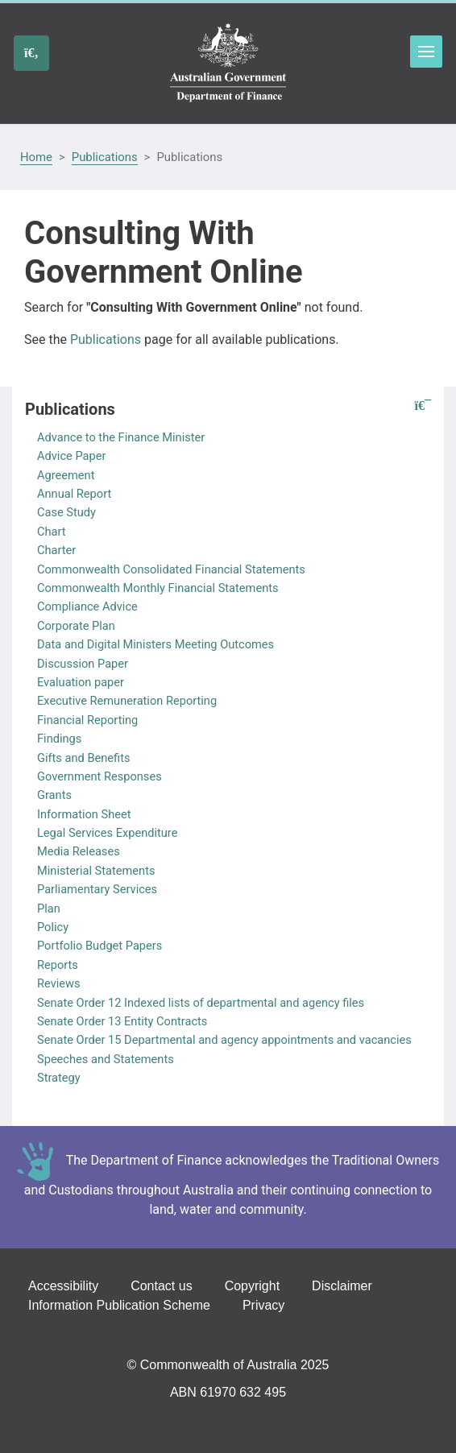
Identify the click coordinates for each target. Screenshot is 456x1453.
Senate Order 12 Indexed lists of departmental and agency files (200, 1003)
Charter (56, 550)
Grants (54, 795)
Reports (57, 965)
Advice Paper (71, 456)
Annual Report (74, 493)
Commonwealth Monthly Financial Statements (158, 588)
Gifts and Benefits (83, 758)
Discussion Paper (82, 663)
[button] (423, 406)
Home (36, 157)
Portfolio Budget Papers (99, 945)
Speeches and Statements (105, 1059)
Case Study (66, 512)
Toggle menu (426, 51)
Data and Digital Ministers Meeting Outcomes (155, 644)
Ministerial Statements (96, 870)
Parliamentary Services (97, 889)
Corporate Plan (76, 626)
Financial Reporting (87, 720)
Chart (51, 531)
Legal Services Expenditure (107, 833)
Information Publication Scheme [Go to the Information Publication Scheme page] (119, 1305)
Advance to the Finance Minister (121, 437)
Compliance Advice (87, 606)
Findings (59, 738)
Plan (48, 908)
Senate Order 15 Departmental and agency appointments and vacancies (224, 1040)
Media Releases (78, 851)
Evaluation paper (80, 682)
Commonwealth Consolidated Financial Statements (171, 569)
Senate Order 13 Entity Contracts (122, 1021)
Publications (105, 157)
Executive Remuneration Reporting (127, 700)
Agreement (65, 475)
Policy (52, 927)
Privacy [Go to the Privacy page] (263, 1305)
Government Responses (99, 776)
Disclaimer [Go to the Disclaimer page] (342, 1286)
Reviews (59, 983)
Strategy (59, 1077)
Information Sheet (84, 814)
